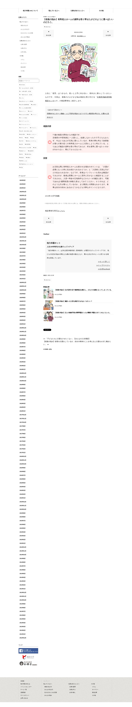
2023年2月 (22, 184)
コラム (22, 59)
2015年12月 (23, 502)
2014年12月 (23, 547)
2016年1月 (22, 498)
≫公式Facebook (104, 269)
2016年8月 (22, 471)
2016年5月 (22, 483)
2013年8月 (22, 607)
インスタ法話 (24, 117)
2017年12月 (23, 414)
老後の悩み (48, 26)
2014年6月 (22, 570)
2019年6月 (22, 350)
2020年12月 (23, 282)
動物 (27, 137)
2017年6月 (22, 433)
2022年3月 (22, 226)
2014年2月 (22, 585)
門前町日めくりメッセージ (27, 164)
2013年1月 (22, 634)
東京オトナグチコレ (32, 141)
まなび (30, 111)
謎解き (28, 157)
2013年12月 (23, 592)
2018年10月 (23, 381)
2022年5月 (22, 218)
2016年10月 (23, 464)
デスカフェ (34, 127)
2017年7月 (22, 430)
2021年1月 (22, 278)
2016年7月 (22, 475)
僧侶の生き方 (24, 25)
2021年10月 (23, 244)
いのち (22, 98)
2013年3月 (22, 626)
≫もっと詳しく (104, 261)
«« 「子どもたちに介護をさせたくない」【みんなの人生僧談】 (66, 339)
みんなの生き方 (25, 29)
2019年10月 (23, 335)
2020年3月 (22, 316)
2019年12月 (23, 328)
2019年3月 (22, 362)
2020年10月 (23, 290)
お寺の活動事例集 (25, 104)
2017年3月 (22, 445)
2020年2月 (22, 320)
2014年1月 (22, 589)
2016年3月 (22, 490)
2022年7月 (22, 210)
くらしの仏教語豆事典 (26, 107)
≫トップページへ (103, 265)
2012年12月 (23, 638)
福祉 (35, 147)
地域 (33, 137)
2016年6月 (22, 479)
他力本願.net (66, 4)
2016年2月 (22, 494)
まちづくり (23, 111)
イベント (34, 114)
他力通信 (23, 134)
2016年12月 (23, 456)
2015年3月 (22, 536)
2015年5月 (22, 528)
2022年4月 (22, 222)
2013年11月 (23, 596)
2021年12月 (23, 237)
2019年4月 (22, 358)
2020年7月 (22, 301)
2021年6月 (22, 260)
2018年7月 (22, 392)
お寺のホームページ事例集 (27, 101)
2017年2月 (22, 449)
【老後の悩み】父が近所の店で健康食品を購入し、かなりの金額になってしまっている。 (83, 290)
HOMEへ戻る (48, 349)
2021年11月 (23, 241)
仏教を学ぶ (24, 48)
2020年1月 (22, 324)
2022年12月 (23, 191)
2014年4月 (22, 577)
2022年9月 (22, 203)
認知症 (22, 157)
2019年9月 (22, 339)
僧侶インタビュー (32, 134)
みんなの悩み (51, 16)
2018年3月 (22, 403)
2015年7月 (22, 520)
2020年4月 (22, 312)
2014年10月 (23, 554)
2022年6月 (22, 214)
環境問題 (28, 144)
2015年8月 (22, 517)
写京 (22, 137)
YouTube (23, 84)
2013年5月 (22, 619)
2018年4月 (22, 399)
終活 (22, 154)
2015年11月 (23, 505)
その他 (22, 71)
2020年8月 (22, 297)
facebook (111, 3)
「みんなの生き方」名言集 (27, 88)
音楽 (22, 167)
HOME (45, 16)
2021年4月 (22, 267)
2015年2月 (22, 539)
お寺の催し (24, 52)
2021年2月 (22, 275)
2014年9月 (22, 558)
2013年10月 (23, 600)
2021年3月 (22, 271)
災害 (22, 144)
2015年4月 (22, 532)
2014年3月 (22, 581)
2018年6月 (22, 396)
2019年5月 (22, 354)
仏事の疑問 (24, 44)
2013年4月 (22, 623)
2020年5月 (22, 309)
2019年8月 (22, 343)
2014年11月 (23, 551)
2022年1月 (22, 233)
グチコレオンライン (25, 124)
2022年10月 (23, 199)
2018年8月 (22, 388)
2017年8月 (22, 426)
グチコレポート (24, 127)
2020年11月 (23, 286)
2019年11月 (23, 331)
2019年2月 (22, 365)
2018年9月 (22, 384)
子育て (22, 141)
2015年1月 (22, 543)
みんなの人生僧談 (25, 114)
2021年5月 (22, 263)
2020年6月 (22, 305)
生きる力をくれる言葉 (27, 33)
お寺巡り (34, 104)
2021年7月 (22, 256)
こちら (62, 211)
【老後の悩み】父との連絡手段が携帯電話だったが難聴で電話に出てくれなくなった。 (83, 312)
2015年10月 (23, 509)
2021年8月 (22, 252)
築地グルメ (23, 150)
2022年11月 (23, 195)
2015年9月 (22, 513)
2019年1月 (22, 369)
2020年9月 (22, 293)
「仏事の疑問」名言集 (26, 91)
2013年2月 (22, 630)
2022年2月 (22, 229)
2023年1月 (22, 188)
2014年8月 (22, 562)
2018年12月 (23, 373)
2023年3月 (22, 180)
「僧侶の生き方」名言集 (26, 94)
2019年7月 (22, 347)
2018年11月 (23, 377)
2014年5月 (22, 573)
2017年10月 (23, 422)
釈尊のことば (24, 160)
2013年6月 (22, 615)
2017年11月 (23, 418)
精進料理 (31, 150)
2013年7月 (22, 611)
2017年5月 (22, 437)
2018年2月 (22, 407)
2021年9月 (22, 248)
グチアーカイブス (25, 121)
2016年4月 (22, 486)
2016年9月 (22, 468)
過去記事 (23, 67)
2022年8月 (22, 207)
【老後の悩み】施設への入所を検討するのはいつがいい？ (73, 301)
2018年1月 (22, 411)
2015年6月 (22, 524)
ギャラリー (24, 63)
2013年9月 (22, 604)
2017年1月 (22, 452)
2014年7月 (22, 566)
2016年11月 (23, 460)
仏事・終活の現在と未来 (26, 131)
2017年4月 (22, 441)
